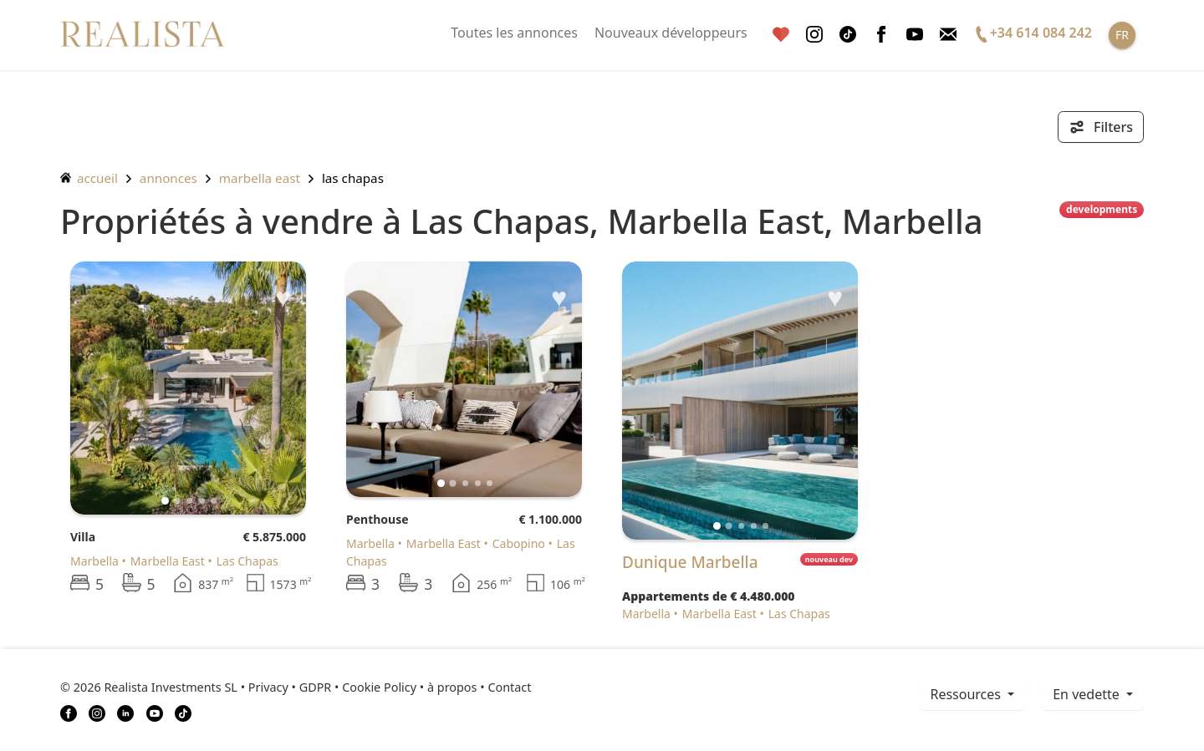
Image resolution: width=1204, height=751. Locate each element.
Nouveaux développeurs (670, 32)
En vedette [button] (1088, 694)
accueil (89, 178)
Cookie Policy (379, 687)
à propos (452, 687)
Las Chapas (353, 178)
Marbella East (259, 178)
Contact (509, 687)
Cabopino (518, 543)
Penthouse (377, 519)
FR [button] (1122, 35)
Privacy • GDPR (290, 687)
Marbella (94, 561)
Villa (82, 537)
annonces (168, 178)
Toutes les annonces (514, 32)
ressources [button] (967, 694)
